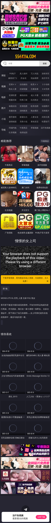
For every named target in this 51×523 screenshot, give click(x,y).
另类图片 (45, 110)
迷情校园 (12, 121)
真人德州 (23, 73)
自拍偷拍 (23, 84)
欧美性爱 (45, 95)
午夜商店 (23, 127)
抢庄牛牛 (45, 78)
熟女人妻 (12, 89)
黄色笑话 (34, 121)
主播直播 (34, 89)
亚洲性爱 (12, 95)
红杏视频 (12, 132)
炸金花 (23, 78)
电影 (3, 97)
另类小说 (23, 121)
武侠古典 (45, 117)
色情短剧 (23, 132)
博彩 (3, 75)
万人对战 (34, 73)
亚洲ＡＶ (12, 84)
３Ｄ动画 (45, 84)
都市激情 (12, 117)
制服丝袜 (12, 100)
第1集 (5, 288)
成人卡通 (34, 95)
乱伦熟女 (34, 100)
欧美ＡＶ (34, 84)
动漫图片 (45, 106)
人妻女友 (34, 117)
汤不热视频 (45, 127)
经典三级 (23, 100)
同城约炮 (12, 127)
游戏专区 (45, 73)
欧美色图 (34, 106)
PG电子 (12, 73)
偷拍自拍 (23, 95)
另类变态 (45, 100)
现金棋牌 (34, 78)
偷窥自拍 (12, 106)
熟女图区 (34, 110)
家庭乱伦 (23, 117)
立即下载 (41, 517)
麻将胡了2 (12, 78)
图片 (3, 108)
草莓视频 (34, 127)
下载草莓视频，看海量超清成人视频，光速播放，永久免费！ (26, 280)
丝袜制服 (23, 89)
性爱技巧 (45, 121)
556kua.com (25, 56)
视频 (3, 86)
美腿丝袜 (12, 110)
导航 (3, 129)
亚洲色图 (23, 106)
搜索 (45, 63)
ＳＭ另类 (45, 89)
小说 (3, 118)
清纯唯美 (23, 110)
